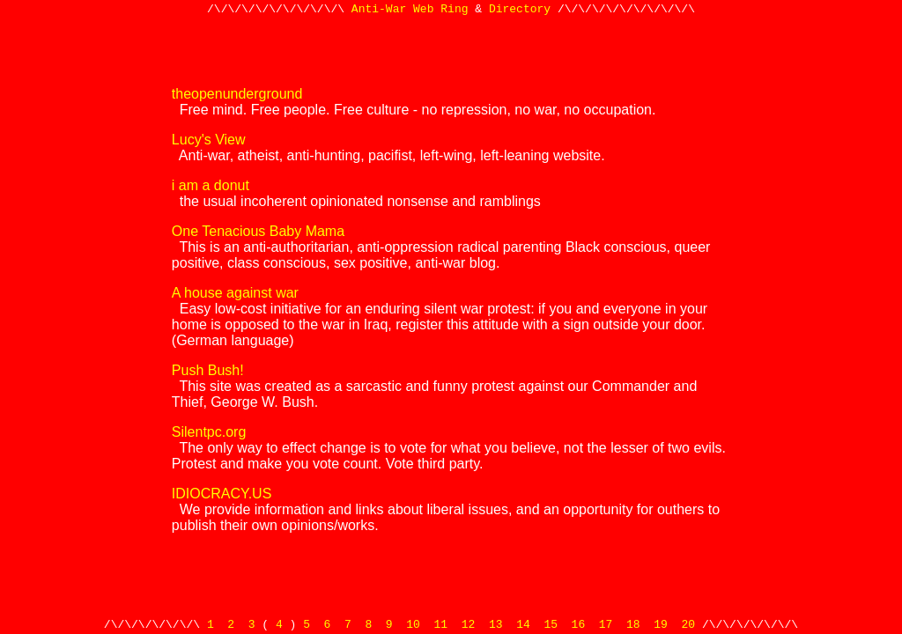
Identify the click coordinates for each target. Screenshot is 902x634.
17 (606, 623)
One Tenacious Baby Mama (258, 231)
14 (523, 623)
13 (496, 623)
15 (550, 623)
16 (579, 623)
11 (441, 623)
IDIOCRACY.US (222, 493)
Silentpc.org (209, 431)
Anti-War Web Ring (410, 10)
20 (688, 623)
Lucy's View (209, 139)
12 (469, 623)
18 (633, 623)
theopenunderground (237, 93)
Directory (520, 10)
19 (661, 623)
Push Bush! (208, 370)
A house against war (235, 292)
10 (413, 623)
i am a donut (210, 185)
